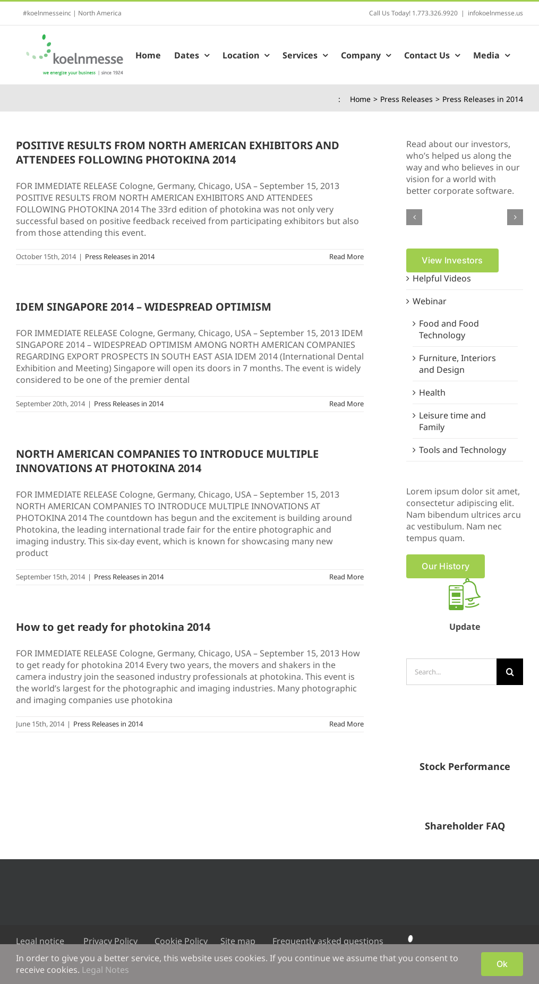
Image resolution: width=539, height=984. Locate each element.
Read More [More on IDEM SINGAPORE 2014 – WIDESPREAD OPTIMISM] (346, 403)
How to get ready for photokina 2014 (113, 627)
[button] (414, 217)
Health (432, 392)
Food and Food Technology (449, 329)
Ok (502, 964)
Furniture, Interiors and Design (457, 363)
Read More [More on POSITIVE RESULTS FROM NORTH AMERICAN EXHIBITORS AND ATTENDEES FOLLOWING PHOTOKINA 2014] (346, 256)
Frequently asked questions (327, 941)
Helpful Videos (442, 278)
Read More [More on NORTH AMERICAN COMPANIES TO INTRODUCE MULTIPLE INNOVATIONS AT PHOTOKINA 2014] (346, 576)
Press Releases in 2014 (120, 256)
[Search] (510, 671)
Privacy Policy (110, 941)
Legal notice (40, 941)
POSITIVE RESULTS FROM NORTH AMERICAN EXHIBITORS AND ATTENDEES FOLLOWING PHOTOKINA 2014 (177, 152)
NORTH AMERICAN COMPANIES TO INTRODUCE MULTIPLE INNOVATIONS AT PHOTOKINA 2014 (167, 461)
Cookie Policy (181, 941)
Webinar (430, 301)
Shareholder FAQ (465, 825)
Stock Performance (465, 766)
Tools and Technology (462, 450)
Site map (237, 941)
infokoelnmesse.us (495, 13)
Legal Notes (105, 970)
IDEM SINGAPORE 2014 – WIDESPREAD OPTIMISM (143, 307)
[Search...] (451, 671)
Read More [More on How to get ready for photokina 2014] (346, 724)
